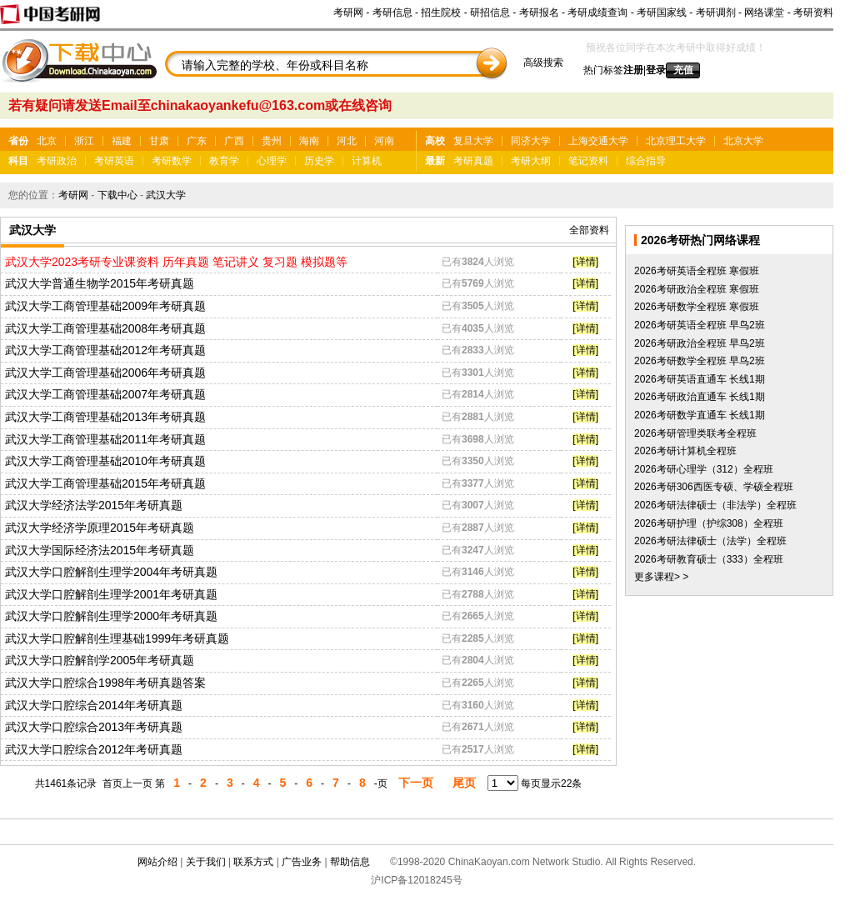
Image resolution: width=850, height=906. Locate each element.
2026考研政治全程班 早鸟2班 (699, 343)
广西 (234, 141)
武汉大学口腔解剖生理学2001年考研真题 (111, 594)
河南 (384, 141)
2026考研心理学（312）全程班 (703, 469)
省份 (18, 141)
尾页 (464, 782)
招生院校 (441, 12)
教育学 (224, 161)
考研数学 (172, 161)
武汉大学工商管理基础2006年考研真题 (105, 372)
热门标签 (603, 70)
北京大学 (743, 141)
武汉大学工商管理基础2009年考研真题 (105, 306)
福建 (122, 141)
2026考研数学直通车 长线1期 (699, 415)
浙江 (84, 141)
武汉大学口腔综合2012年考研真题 (93, 749)
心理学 (272, 161)
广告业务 (302, 862)
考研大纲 (531, 161)
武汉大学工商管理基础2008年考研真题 (105, 328)
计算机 (367, 161)
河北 (347, 141)
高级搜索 (543, 62)
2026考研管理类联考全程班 (695, 433)
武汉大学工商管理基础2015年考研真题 (105, 483)
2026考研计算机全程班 (685, 451)
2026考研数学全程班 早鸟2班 (699, 361)
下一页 (415, 782)
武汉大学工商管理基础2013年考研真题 (105, 416)
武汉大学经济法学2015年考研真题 (93, 505)
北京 (47, 141)
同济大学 (531, 141)
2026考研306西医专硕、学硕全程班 (713, 487)
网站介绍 (158, 862)
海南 (309, 141)
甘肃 (159, 141)
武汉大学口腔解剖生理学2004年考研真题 (111, 571)
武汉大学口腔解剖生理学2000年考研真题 (111, 616)
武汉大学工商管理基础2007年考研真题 (105, 394)
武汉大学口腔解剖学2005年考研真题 (99, 660)
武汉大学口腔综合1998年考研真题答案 (105, 682)
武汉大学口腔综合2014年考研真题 (93, 705)
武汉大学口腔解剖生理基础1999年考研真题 (117, 638)
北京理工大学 (676, 141)
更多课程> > (661, 577)
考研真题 (473, 161)
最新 (435, 161)
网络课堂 (764, 12)
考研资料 (813, 12)
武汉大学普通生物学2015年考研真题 (99, 283)
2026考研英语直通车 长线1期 (699, 379)
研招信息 (490, 12)
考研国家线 (662, 12)
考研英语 (114, 161)
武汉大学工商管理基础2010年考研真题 (105, 461)
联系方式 (253, 862)
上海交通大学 (598, 141)
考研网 (348, 12)
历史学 (319, 161)
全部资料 (589, 230)
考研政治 (57, 161)
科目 (18, 161)
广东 (197, 141)
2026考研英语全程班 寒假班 (696, 271)
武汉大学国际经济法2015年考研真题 (99, 550)
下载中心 (118, 195)
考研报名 (539, 12)
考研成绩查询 (598, 12)
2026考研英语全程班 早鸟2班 (699, 325)
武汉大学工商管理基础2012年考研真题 (105, 350)
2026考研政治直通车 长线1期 (699, 397)
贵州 (272, 141)
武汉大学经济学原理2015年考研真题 (99, 527)
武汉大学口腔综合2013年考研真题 (93, 726)
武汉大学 (166, 195)
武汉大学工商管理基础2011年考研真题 (105, 439)
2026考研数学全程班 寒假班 (696, 307)
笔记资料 (588, 161)
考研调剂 (716, 12)
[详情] (585, 262)
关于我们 (206, 862)
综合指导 (646, 161)
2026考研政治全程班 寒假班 (696, 289)
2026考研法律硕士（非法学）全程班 (715, 505)
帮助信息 (350, 862)
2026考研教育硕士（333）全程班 (708, 559)
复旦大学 (473, 141)
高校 (435, 141)
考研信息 (392, 12)
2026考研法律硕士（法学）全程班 (710, 541)
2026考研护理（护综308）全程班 (708, 523)
